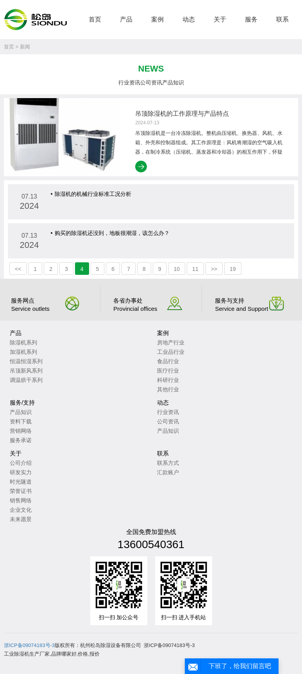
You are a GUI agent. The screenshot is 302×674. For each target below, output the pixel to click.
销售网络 (21, 500)
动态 (188, 19)
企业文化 (21, 510)
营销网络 (21, 431)
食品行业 (168, 361)
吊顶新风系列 (26, 370)
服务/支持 (22, 402)
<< (18, 269)
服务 (251, 19)
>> (214, 269)
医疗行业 (168, 370)
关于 (220, 19)
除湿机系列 (23, 342)
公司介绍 (21, 463)
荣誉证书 (21, 491)
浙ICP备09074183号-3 (29, 645)
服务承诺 (21, 440)
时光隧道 (21, 482)
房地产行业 (170, 342)
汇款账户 (168, 472)
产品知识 (173, 82)
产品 (126, 19)
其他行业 (168, 389)
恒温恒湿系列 (26, 361)
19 (233, 269)
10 (177, 269)
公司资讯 (151, 82)
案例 (157, 19)
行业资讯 (129, 82)
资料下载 (21, 421)
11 (195, 269)
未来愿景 (21, 519)
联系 (282, 19)
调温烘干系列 (26, 380)
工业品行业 (170, 352)
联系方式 (168, 463)
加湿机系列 (23, 352)
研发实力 (21, 472)
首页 (95, 19)
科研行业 (168, 380)
